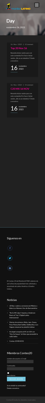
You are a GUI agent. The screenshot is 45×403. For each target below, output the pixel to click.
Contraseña (11, 366)
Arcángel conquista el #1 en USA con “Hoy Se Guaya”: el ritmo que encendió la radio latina (23, 334)
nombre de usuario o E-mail (16, 359)
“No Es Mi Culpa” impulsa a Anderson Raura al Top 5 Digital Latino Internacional (22, 315)
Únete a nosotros (13, 388)
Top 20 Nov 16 (19, 48)
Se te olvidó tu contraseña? (16, 386)
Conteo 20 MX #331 (16, 341)
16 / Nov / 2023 (16, 44)
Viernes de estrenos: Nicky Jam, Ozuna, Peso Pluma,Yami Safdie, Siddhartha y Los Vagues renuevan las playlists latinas (23, 324)
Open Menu (36, 5)
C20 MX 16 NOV (20, 88)
